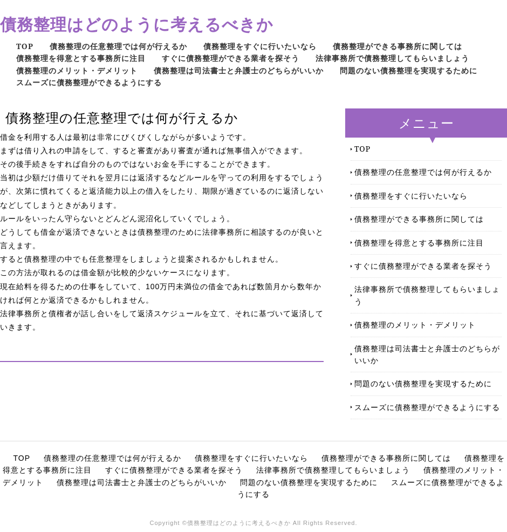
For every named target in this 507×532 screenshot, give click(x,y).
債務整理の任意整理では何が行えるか (118, 46)
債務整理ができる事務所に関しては (397, 46)
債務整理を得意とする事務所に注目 (81, 58)
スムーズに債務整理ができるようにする (89, 82)
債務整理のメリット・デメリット (77, 70)
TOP (24, 46)
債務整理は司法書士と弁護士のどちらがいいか (239, 70)
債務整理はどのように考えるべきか (136, 24)
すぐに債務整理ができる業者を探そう (230, 58)
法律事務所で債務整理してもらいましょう (392, 58)
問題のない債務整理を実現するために (408, 70)
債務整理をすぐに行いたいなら (260, 46)
